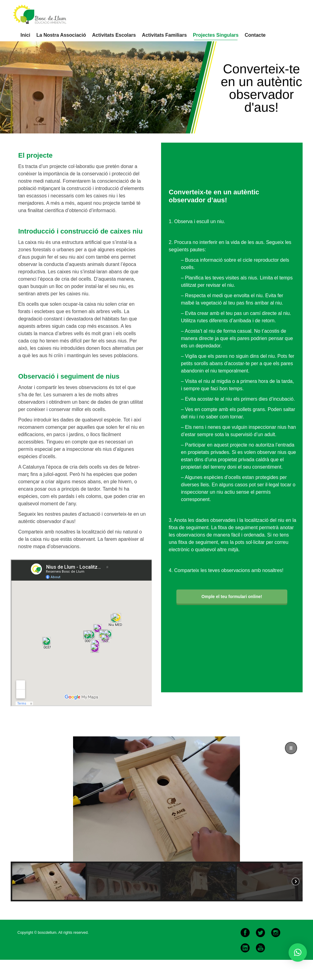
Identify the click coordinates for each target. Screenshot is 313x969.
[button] (291, 748)
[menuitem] (25, 35)
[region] (157, 818)
